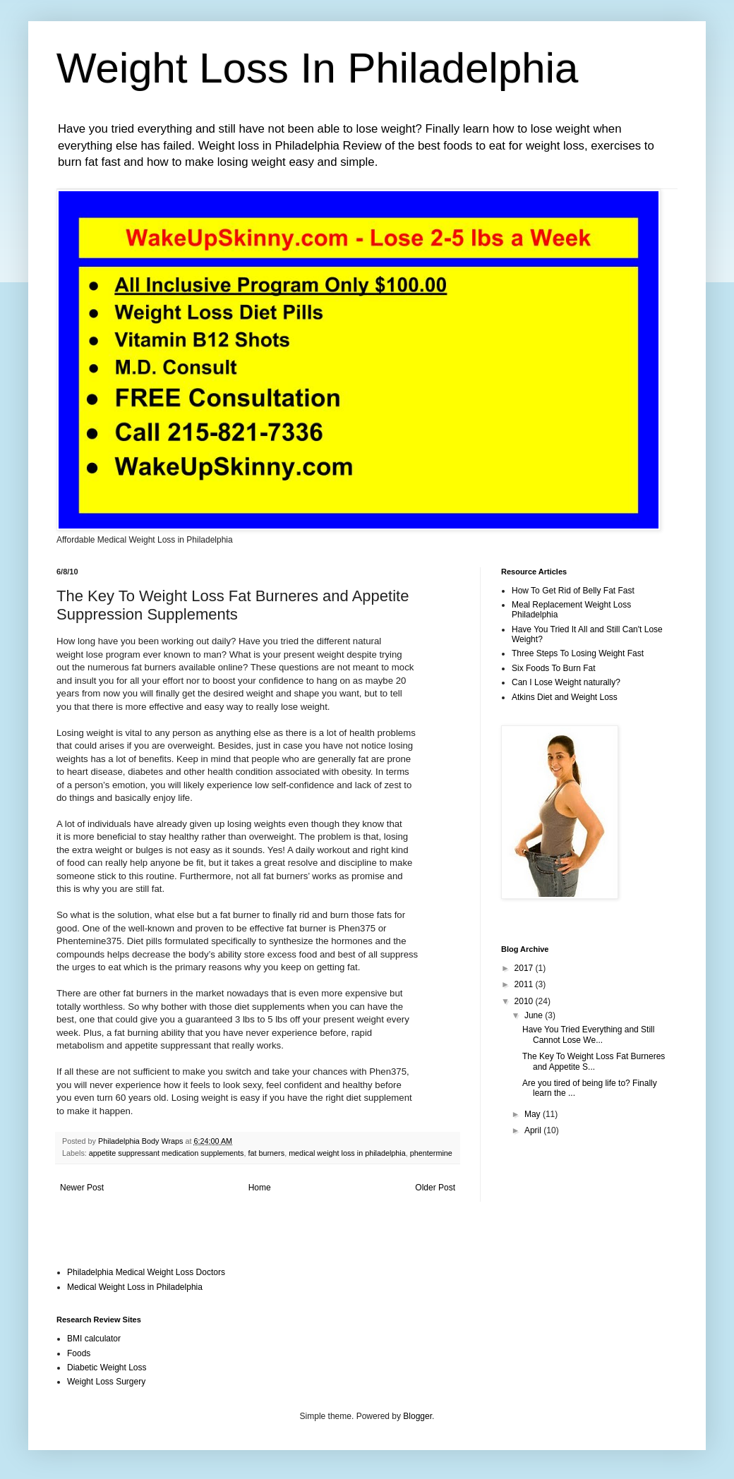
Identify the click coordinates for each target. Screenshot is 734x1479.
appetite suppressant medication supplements (166, 1153)
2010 (525, 1001)
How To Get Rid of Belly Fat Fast (573, 591)
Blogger (417, 1416)
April (533, 1130)
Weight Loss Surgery (106, 1382)
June (534, 1015)
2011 (525, 984)
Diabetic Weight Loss (107, 1367)
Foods (78, 1353)
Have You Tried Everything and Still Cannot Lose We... (588, 1034)
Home (259, 1188)
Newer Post (82, 1188)
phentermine (431, 1153)
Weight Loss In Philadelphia (317, 68)
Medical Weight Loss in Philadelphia (135, 1287)
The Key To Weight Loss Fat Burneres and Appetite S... (593, 1061)
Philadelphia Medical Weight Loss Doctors (146, 1272)
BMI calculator (94, 1339)
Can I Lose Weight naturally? (566, 682)
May (533, 1114)
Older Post (435, 1188)
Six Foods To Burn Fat (554, 668)
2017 (525, 968)
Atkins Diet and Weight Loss (565, 697)
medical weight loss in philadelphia (347, 1153)
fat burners (266, 1153)
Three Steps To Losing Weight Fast (578, 653)
